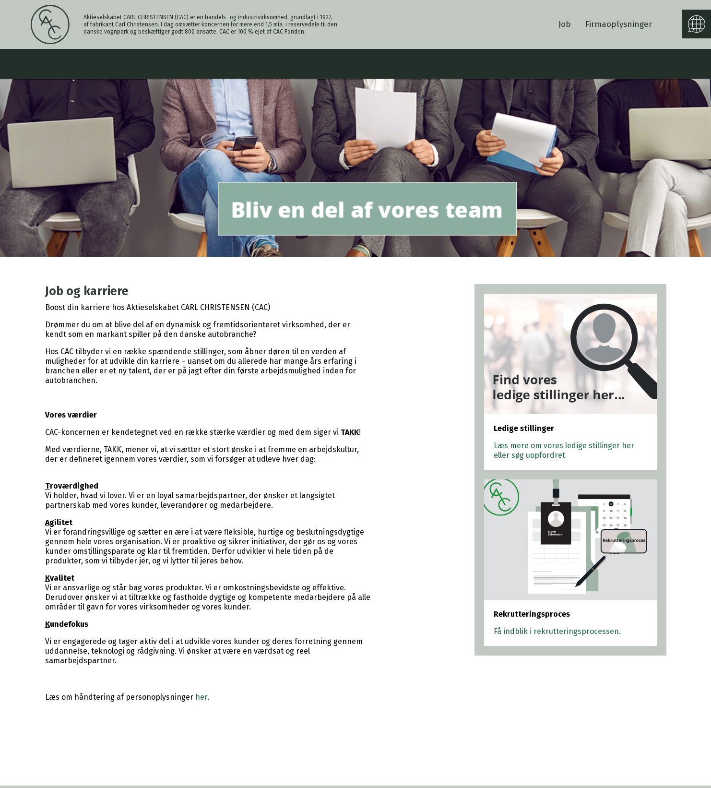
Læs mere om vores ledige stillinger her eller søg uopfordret (564, 450)
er (203, 697)
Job (564, 24)
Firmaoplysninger (618, 24)
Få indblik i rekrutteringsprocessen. (557, 631)
